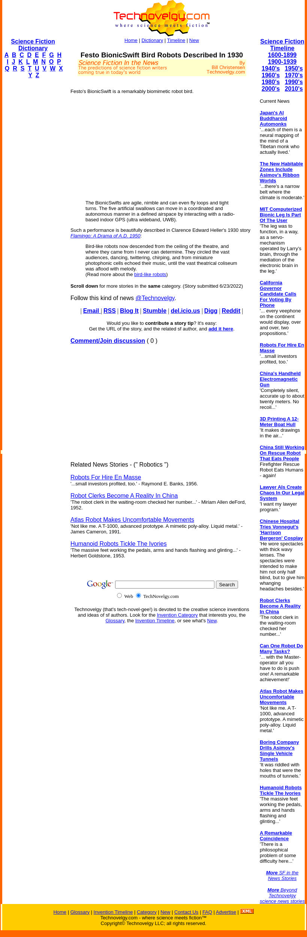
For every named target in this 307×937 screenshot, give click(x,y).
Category (147, 912)
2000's (271, 89)
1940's (271, 68)
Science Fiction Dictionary (33, 44)
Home (131, 40)
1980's (271, 82)
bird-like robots (150, 274)
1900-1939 (282, 62)
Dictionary (152, 40)
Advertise (226, 912)
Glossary (115, 620)
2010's (294, 89)
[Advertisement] (32, 197)
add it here (220, 329)
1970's (294, 75)
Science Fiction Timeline (282, 44)
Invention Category (177, 615)
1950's (294, 68)
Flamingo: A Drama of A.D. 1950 (105, 236)
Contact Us (186, 912)
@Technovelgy (154, 298)
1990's (294, 82)
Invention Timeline (155, 620)
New (194, 40)
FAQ (207, 912)
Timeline (176, 40)
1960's (271, 75)
